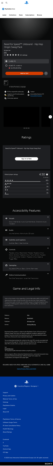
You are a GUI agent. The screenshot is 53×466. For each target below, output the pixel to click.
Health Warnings (9, 349)
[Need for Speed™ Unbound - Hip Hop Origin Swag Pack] (21, 117)
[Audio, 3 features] (26, 231)
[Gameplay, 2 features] (26, 266)
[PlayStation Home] (26, 2)
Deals (21, 15)
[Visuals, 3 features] (26, 220)
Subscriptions (29, 15)
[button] (36, 96)
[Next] (50, 116)
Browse (39, 15)
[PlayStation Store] (9, 8)
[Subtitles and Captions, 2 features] (26, 241)
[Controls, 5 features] (26, 253)
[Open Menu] (2, 3)
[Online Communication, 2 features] (26, 276)
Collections (12, 15)
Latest (4, 15)
